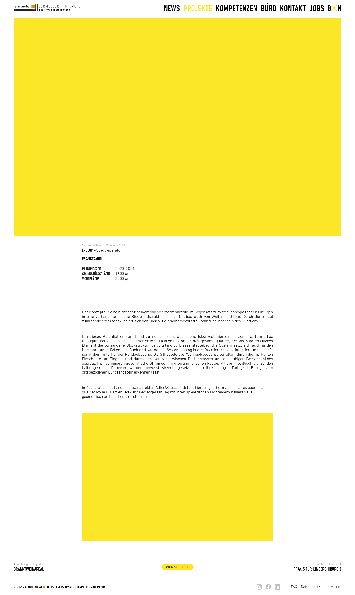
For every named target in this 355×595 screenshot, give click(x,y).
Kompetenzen (236, 8)
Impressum (332, 587)
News (172, 8)
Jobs (316, 8)
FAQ (294, 587)
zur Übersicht (177, 567)
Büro (268, 8)
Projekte (197, 8)
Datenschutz (310, 587)
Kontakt (293, 8)
